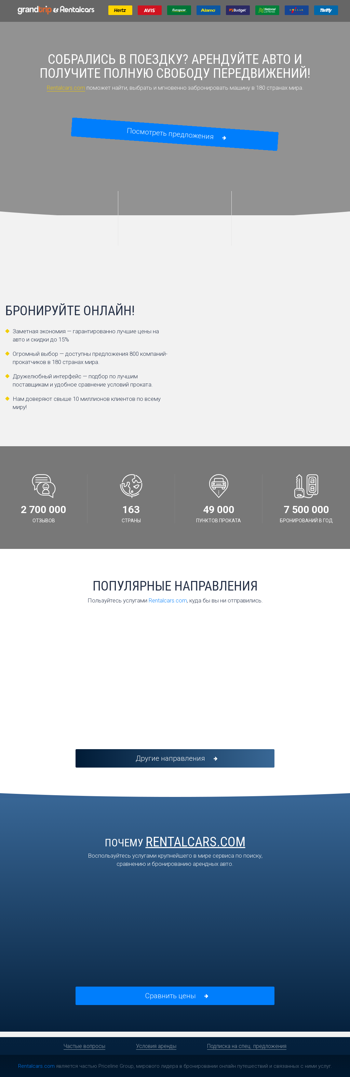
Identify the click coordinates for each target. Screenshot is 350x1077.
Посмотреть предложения (175, 135)
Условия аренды (155, 1046)
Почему (175, 846)
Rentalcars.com (66, 87)
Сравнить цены (175, 1000)
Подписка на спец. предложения (247, 1046)
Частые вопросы (83, 1046)
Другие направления (175, 760)
